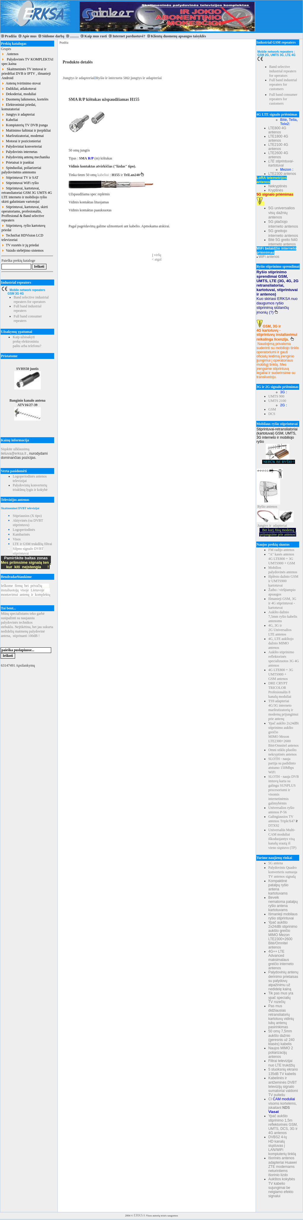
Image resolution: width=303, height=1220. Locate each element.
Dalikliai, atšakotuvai (18, 89)
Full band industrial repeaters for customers (283, 84)
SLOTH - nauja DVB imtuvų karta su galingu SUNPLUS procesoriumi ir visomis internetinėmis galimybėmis (283, 790)
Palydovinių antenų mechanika (25, 157)
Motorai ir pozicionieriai (21, 141)
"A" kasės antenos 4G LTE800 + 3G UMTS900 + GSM (281, 558)
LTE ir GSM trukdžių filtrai (32, 544)
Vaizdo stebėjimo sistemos (22, 250)
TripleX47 (287, 821)
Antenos (9, 54)
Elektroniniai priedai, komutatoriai (18, 107)
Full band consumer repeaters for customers (283, 99)
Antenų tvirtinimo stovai (21, 83)
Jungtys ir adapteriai (18, 114)
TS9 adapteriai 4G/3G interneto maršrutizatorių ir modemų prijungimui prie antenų (283, 710)
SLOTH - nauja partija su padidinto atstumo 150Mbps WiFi (282, 765)
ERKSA (139, 1215)
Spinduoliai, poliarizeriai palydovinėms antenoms (21, 170)
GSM (272, 409)
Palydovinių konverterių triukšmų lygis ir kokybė (30, 487)
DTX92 (273, 825)
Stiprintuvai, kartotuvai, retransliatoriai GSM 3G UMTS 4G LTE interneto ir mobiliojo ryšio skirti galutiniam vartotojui (26, 195)
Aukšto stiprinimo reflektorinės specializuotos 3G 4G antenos (283, 659)
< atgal (157, 259)
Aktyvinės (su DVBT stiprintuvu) (28, 522)
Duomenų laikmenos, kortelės (25, 99)
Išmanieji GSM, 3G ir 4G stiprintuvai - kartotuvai (282, 603)
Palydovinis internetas (19, 152)
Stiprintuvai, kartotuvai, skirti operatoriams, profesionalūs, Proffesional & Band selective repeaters (24, 213)
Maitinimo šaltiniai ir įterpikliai (26, 130)
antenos (271, 506)
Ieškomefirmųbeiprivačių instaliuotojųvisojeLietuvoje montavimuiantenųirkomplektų (25, 590)
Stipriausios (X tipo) (27, 516)
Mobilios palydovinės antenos (282, 570)
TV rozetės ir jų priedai (20, 245)
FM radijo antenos (281, 550)
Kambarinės (21, 534)
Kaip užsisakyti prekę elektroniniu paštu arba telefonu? (27, 341)
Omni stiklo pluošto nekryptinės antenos (282, 752)
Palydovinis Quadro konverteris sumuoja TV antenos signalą (282, 872)
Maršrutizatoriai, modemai (22, 136)
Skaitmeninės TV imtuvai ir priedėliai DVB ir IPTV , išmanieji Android (26, 73)
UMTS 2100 (277, 401)
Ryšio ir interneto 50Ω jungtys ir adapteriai (129, 78)
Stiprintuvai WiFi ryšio (20, 183)
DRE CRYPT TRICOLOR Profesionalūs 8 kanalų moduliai (279, 690)
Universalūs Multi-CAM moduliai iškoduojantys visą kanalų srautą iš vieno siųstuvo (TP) (282, 839)
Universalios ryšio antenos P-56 (281, 810)
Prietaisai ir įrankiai (17, 162)
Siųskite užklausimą (15, 449)
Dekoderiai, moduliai (18, 94)
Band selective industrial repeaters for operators (31, 299)
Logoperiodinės (24, 530)
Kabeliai (9, 120)
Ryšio (261, 506)
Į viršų (156, 255)
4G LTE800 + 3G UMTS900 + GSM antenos (280, 674)
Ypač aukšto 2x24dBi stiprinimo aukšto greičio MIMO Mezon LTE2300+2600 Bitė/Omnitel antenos (283, 734)
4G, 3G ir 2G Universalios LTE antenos (279, 629)
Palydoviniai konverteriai (21, 146)
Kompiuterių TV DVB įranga (24, 125)
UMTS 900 (276, 396)
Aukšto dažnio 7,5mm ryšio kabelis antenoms (282, 616)
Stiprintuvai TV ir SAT (19, 177)
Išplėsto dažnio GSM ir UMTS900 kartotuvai (283, 580)
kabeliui (103, 175)
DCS (271, 414)
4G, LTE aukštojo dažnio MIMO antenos (281, 643)
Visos (17, 539)
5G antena (275, 863)
